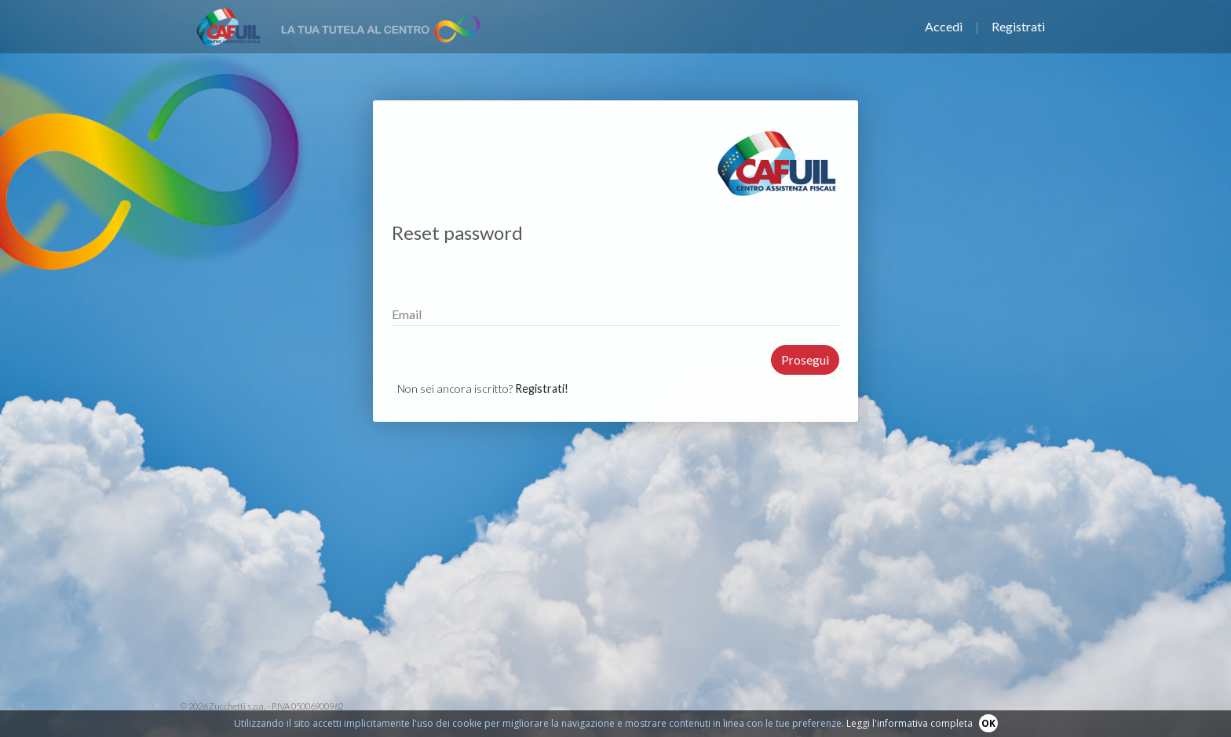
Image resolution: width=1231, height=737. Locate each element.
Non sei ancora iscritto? (482, 388)
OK (988, 723)
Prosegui (805, 359)
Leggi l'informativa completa (909, 723)
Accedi (944, 26)
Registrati (1018, 26)
